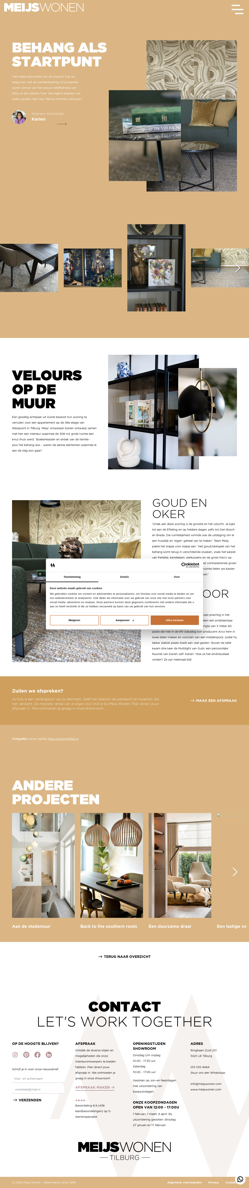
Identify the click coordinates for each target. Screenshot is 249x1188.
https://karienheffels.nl (63, 738)
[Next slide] (238, 268)
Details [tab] (124, 576)
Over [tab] (177, 576)
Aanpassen (125, 620)
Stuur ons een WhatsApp (208, 1072)
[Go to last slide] (20, 872)
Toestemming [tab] (72, 576)
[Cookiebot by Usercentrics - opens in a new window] (184, 565)
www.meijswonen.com (206, 1089)
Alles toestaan (175, 620)
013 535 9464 (200, 1067)
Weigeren (74, 620)
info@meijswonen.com (206, 1083)
